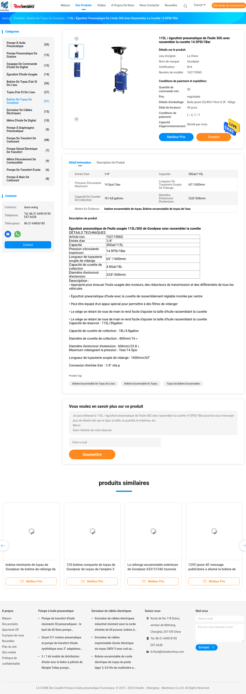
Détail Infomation (80, 162)
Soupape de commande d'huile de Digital (28, 65)
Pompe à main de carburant (28, 178)
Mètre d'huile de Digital (28, 120)
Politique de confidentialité (11, 660)
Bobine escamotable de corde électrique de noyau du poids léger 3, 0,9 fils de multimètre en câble (115, 663)
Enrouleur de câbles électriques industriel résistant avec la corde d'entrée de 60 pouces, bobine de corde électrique (115, 625)
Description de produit (111, 162)
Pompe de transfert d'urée (28, 170)
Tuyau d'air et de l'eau (28, 92)
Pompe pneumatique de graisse (28, 55)
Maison (6, 618)
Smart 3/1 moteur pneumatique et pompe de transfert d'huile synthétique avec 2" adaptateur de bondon (61, 644)
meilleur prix (176, 137)
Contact (28, 244)
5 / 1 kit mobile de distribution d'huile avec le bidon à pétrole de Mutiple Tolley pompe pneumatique (62, 663)
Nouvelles (8, 641)
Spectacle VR (10, 629)
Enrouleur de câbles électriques (28, 111)
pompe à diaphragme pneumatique (28, 129)
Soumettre (92, 454)
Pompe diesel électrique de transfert (28, 150)
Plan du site (9, 646)
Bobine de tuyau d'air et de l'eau (28, 83)
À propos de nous (13, 635)
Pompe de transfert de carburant (28, 140)
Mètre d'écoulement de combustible (28, 161)
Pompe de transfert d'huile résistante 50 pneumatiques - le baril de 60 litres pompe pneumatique (61, 625)
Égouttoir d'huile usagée (28, 74)
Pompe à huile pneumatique (28, 44)
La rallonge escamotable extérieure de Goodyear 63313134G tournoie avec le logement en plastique (152, 569)
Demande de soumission (228, 5)
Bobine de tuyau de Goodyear (28, 101)
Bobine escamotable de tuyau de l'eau (93, 383)
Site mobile (9, 652)
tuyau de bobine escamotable (183, 383)
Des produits (10, 624)
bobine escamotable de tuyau (140, 383)
